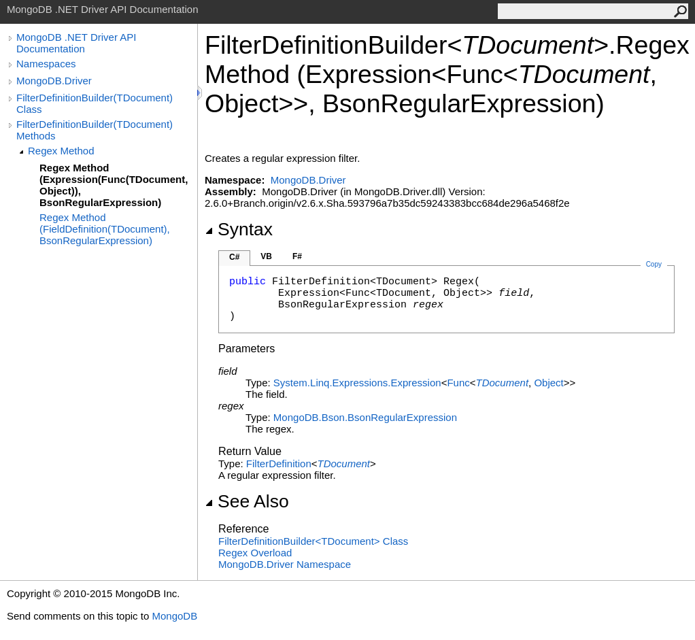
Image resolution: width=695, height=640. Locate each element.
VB (266, 256)
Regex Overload (255, 552)
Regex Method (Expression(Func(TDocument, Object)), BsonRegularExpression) (113, 185)
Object (548, 382)
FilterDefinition (278, 463)
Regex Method (61, 150)
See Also (247, 501)
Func (458, 382)
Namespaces (46, 63)
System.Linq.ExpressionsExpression (357, 382)
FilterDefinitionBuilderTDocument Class (313, 541)
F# (297, 256)
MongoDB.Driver (54, 80)
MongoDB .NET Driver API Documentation (76, 42)
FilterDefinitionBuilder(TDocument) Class (94, 103)
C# (234, 257)
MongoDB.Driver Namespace (284, 564)
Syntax (239, 229)
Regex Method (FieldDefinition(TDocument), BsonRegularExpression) (104, 229)
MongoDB (174, 616)
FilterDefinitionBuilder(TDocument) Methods (94, 129)
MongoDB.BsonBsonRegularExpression (365, 417)
